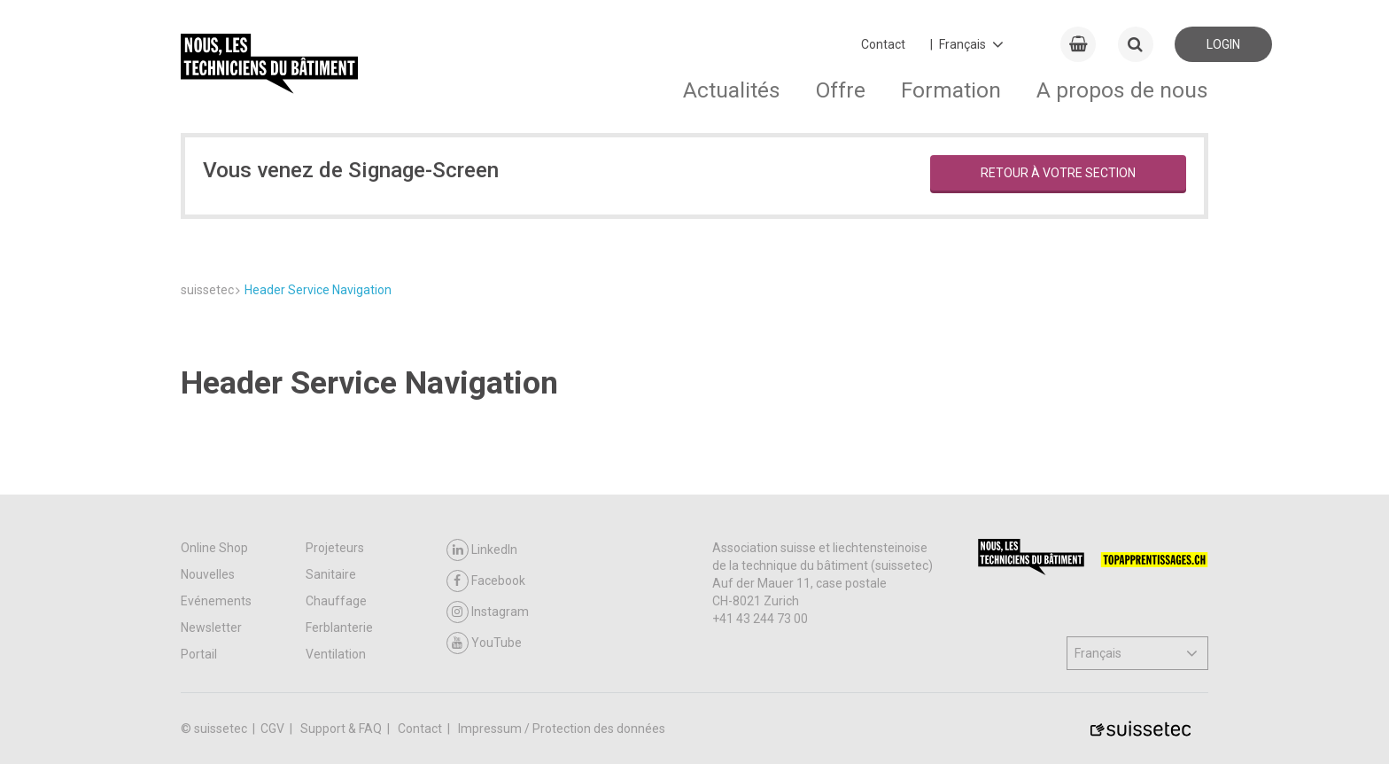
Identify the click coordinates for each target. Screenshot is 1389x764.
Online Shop (214, 548)
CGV (273, 728)
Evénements (216, 601)
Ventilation (336, 654)
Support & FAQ (342, 728)
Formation (951, 90)
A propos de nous (1122, 90)
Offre (840, 90)
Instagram (487, 612)
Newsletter (211, 627)
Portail (199, 654)
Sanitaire (331, 574)
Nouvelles (208, 574)
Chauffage (336, 601)
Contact (883, 44)
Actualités (731, 90)
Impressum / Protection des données (561, 728)
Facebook (485, 581)
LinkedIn (481, 550)
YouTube (484, 643)
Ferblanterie (339, 627)
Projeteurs (335, 548)
